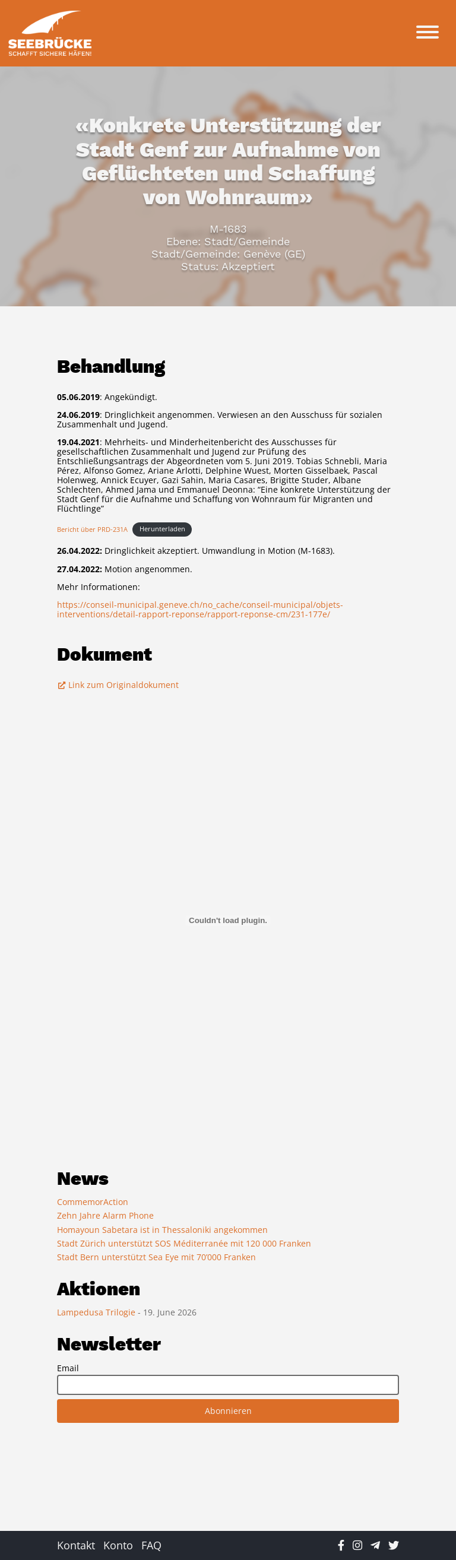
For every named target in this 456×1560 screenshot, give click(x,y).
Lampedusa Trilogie (97, 1312)
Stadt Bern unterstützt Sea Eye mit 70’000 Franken (156, 1257)
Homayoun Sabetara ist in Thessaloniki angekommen (162, 1229)
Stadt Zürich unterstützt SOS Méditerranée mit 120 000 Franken (184, 1243)
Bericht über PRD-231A (92, 528)
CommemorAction (92, 1201)
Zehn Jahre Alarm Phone (105, 1215)
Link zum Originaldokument (118, 684)
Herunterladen (162, 528)
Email (68, 1368)
